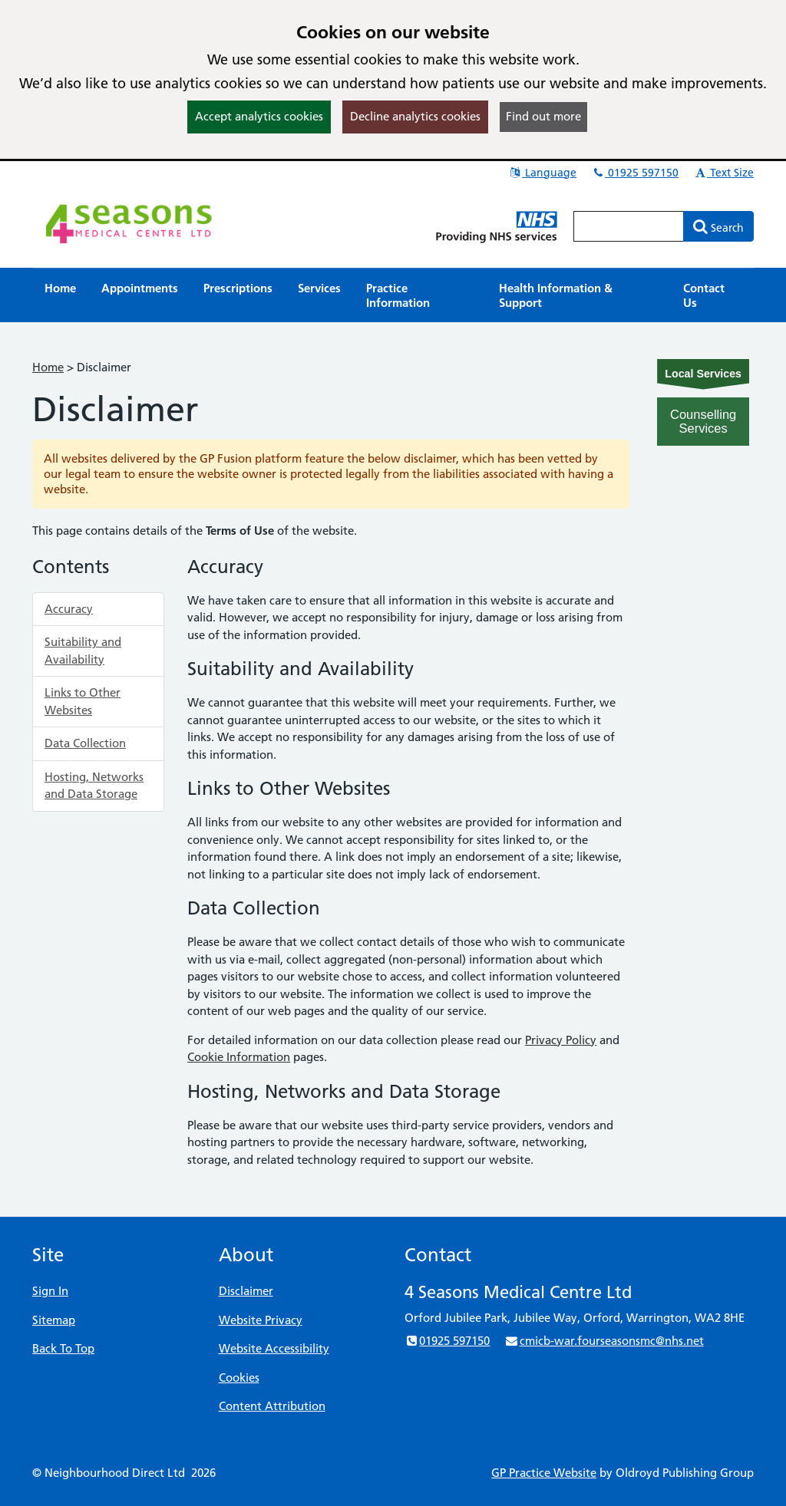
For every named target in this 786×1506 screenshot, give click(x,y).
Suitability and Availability (83, 650)
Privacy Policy (560, 1040)
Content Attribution (272, 1406)
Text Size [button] (723, 173)
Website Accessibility (274, 1348)
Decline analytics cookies (415, 116)
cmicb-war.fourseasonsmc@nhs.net (603, 1340)
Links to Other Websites (83, 701)
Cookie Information (238, 1057)
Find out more (543, 116)
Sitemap (53, 1320)
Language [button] (542, 173)
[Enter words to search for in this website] (628, 226)
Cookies (239, 1377)
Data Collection (85, 743)
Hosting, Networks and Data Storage (94, 785)
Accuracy (69, 608)
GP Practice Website (543, 1472)
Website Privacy (260, 1320)
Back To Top (63, 1348)
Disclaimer (246, 1291)
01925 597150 (635, 173)
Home (48, 367)
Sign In (50, 1291)
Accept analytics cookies (259, 116)
